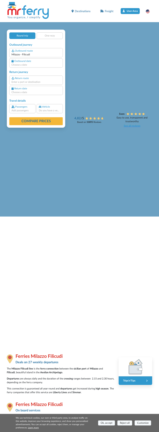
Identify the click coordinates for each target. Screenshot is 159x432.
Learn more (33, 428)
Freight (106, 11)
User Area (130, 11)
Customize (143, 423)
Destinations (81, 11)
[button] (149, 11)
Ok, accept (106, 423)
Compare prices (36, 121)
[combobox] (36, 54)
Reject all (125, 423)
